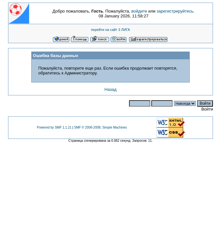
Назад (110, 89)
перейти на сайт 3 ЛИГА (110, 30)
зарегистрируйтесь (174, 11)
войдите (139, 11)
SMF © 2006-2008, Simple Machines (100, 127)
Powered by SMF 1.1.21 (54, 127)
